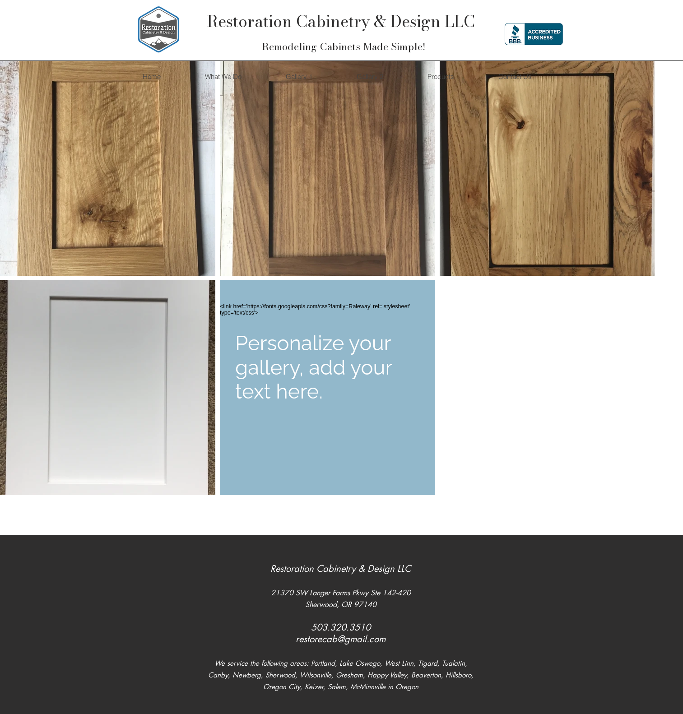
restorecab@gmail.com (341, 639)
